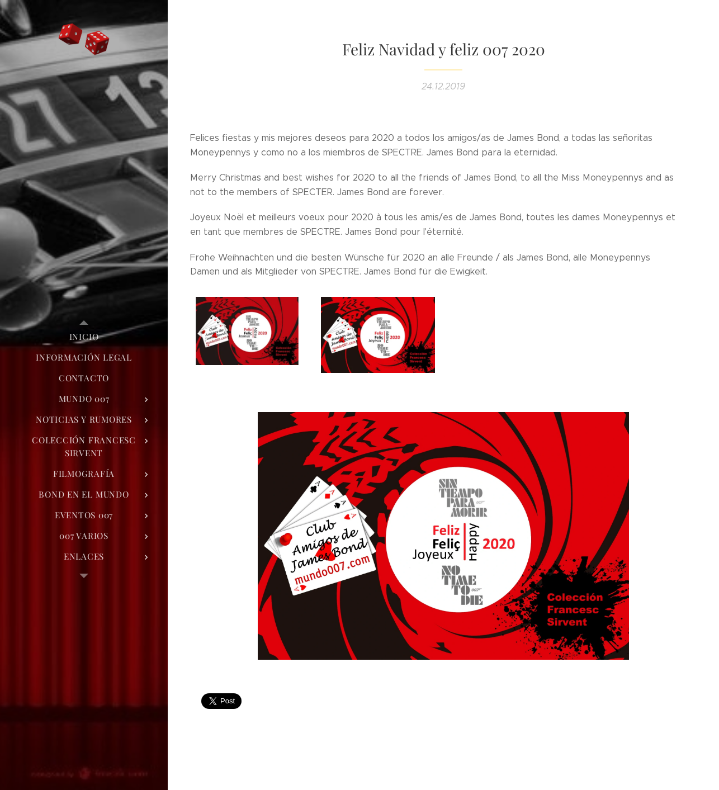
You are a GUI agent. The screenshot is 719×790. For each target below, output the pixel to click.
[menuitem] (83, 336)
